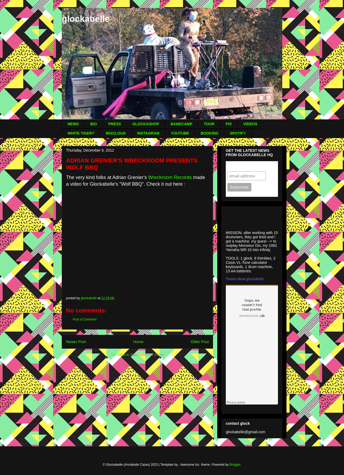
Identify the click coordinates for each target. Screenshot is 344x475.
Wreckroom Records (170, 177)
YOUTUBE (180, 133)
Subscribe (237, 166)
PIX (229, 124)
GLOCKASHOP (145, 124)
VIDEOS (250, 124)
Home (138, 342)
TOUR (209, 124)
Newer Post (76, 342)
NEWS (73, 124)
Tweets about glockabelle (245, 279)
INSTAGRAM (148, 133)
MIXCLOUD (116, 133)
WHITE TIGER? (81, 133)
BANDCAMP (182, 124)
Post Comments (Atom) (147, 355)
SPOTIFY (238, 133)
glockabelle (86, 19)
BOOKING (209, 133)
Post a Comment (84, 319)
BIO (93, 124)
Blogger (235, 464)
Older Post (200, 342)
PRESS (114, 124)
